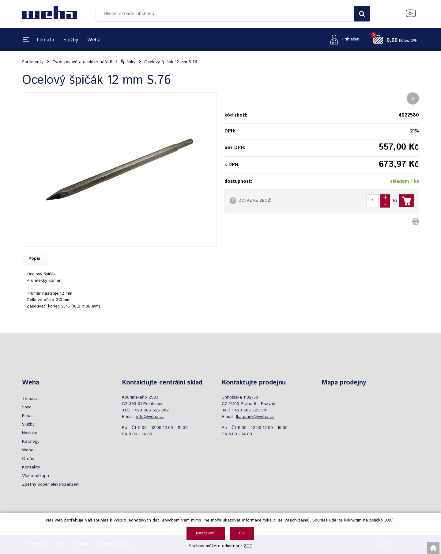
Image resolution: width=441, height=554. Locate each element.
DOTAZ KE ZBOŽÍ (255, 200)
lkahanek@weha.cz (255, 417)
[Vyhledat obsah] (362, 13)
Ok (242, 533)
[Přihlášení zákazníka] (343, 39)
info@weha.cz (150, 417)
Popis (34, 258)
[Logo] (49, 13)
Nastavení (206, 533)
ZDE (248, 546)
